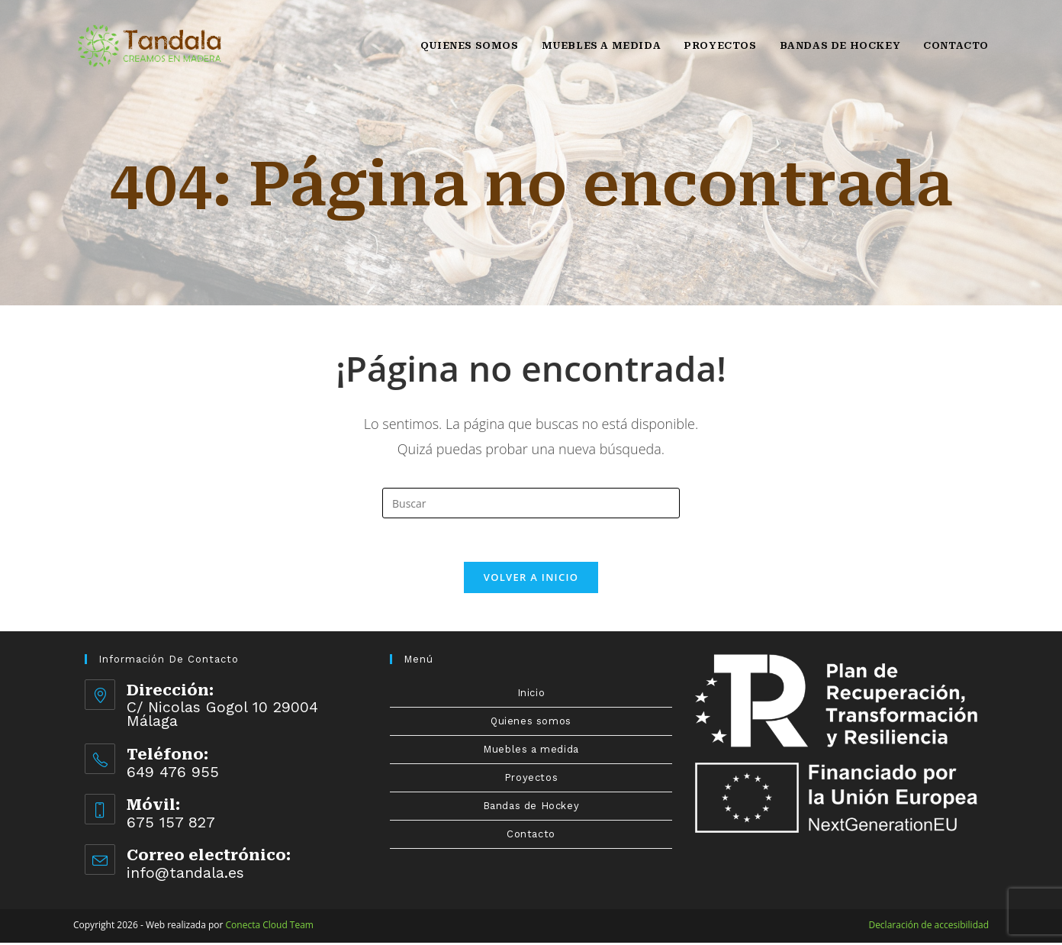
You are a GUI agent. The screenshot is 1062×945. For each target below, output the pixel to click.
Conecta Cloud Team (270, 927)
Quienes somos (531, 723)
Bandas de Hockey (531, 808)
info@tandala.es (185, 875)
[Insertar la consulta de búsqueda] (531, 503)
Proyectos (531, 779)
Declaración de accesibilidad (928, 927)
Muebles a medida (531, 751)
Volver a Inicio (531, 579)
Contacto (531, 836)
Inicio (531, 695)
